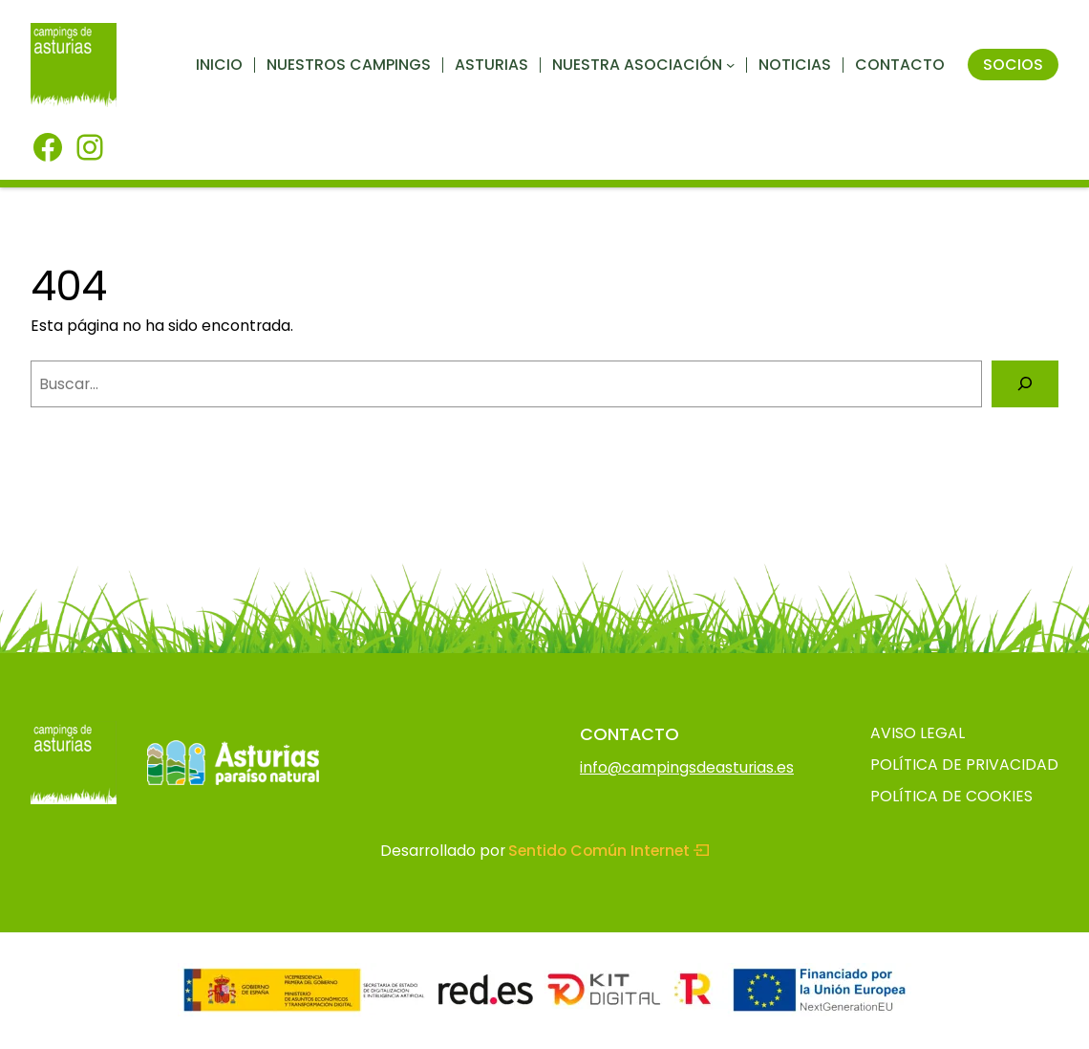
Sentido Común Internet (608, 851)
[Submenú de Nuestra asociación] (730, 64)
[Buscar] (1025, 384)
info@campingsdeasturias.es (687, 767)
